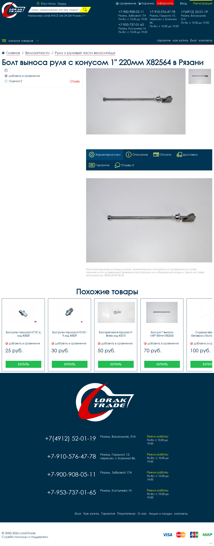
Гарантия (164, 40)
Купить (23, 364)
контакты (205, 40)
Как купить (180, 40)
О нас (142, 513)
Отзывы (75, 81)
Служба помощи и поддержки (25, 537)
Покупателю (126, 513)
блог (193, 40)
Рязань (62, 3)
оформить (165, 3)
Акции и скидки (160, 513)
